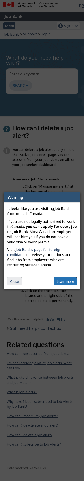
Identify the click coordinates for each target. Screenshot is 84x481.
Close (14, 281)
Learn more (65, 281)
